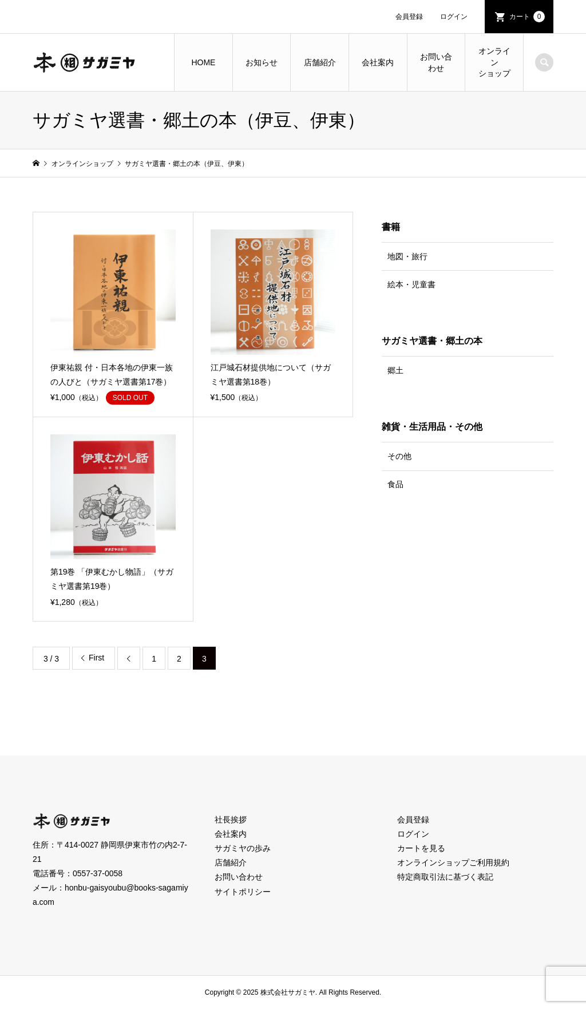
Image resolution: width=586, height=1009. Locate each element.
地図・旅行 (407, 256)
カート (527, 16)
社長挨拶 (231, 819)
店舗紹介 (320, 62)
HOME (203, 62)
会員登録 (409, 17)
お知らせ (262, 62)
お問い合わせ (436, 62)
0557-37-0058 (97, 873)
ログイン (454, 17)
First (96, 657)
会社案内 (378, 62)
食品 (395, 484)
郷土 (395, 370)
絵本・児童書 (411, 284)
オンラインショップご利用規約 (453, 862)
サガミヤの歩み (243, 848)
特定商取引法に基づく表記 (445, 876)
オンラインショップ (494, 62)
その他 (399, 456)
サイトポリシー (243, 891)
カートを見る (421, 848)
